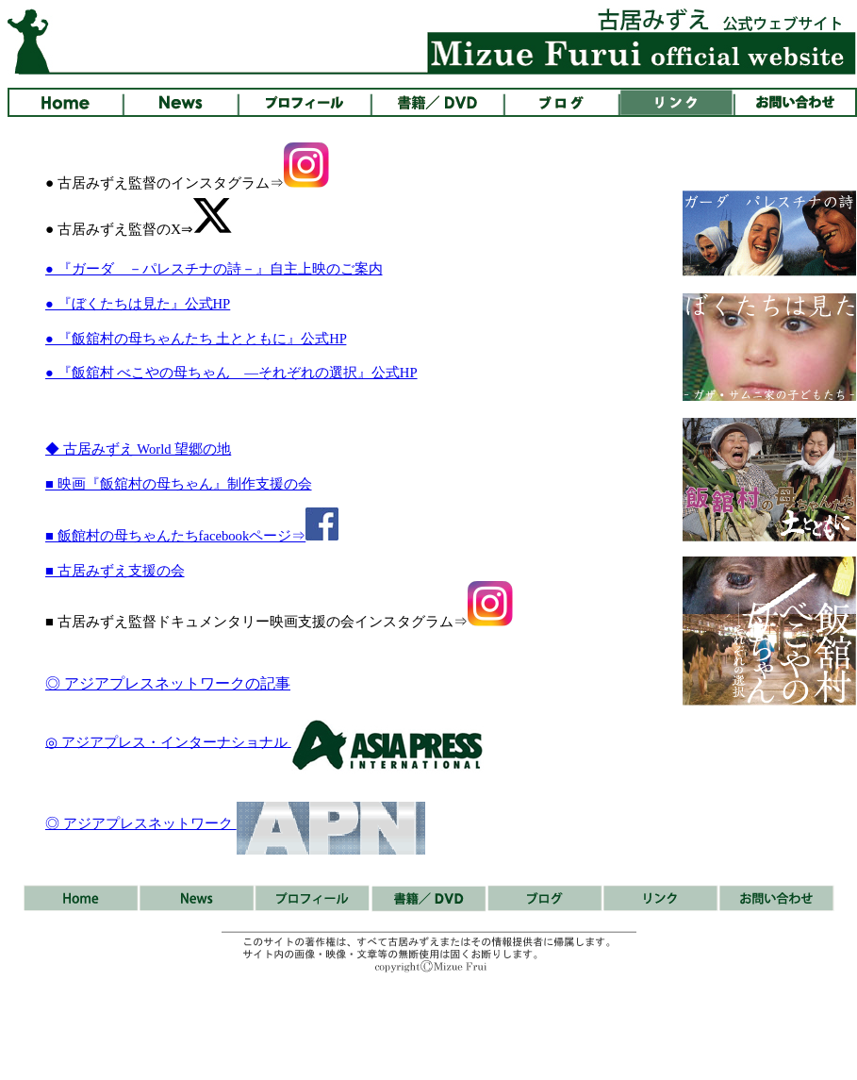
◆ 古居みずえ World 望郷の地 (138, 449)
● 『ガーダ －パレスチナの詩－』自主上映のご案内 (214, 268)
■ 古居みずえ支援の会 (115, 570)
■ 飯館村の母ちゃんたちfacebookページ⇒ (191, 535)
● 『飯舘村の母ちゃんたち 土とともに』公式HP (195, 338)
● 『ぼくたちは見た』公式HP (137, 303)
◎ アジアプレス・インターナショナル (166, 741)
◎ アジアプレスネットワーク (141, 823)
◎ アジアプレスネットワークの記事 (167, 683)
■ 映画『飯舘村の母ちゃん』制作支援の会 (178, 483)
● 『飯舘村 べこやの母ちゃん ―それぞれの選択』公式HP (231, 372)
